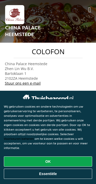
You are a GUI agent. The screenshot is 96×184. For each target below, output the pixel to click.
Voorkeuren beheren (19, 139)
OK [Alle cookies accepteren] (48, 161)
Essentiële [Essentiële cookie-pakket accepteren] (48, 174)
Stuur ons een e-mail (23, 83)
